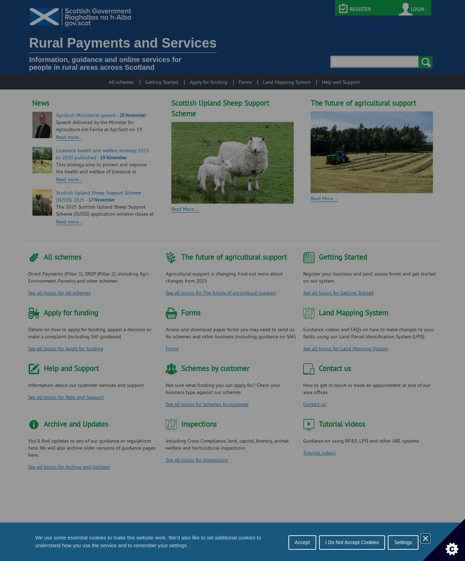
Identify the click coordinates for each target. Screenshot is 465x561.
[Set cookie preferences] (444, 540)
